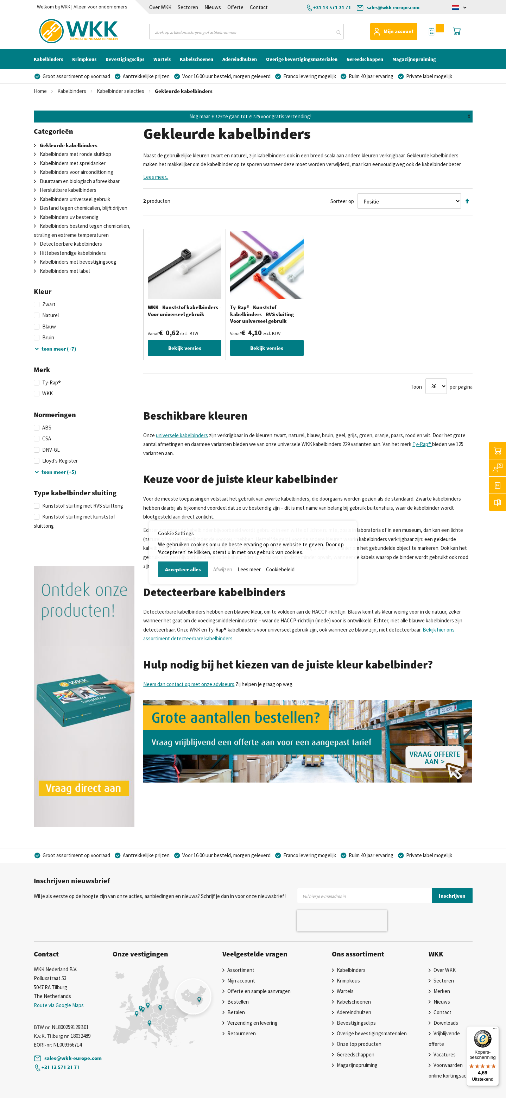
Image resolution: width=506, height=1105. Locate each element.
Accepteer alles (183, 569)
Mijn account (399, 31)
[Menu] (495, 1030)
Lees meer (249, 569)
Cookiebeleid (280, 569)
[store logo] (65, 31)
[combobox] (246, 31)
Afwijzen (222, 569)
